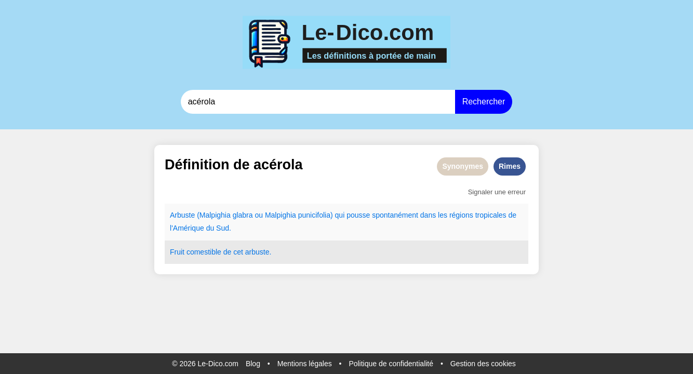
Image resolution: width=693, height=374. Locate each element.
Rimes (510, 166)
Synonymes (462, 166)
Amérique (188, 228)
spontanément (395, 215)
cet (238, 252)
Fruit (177, 252)
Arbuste (182, 215)
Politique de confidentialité (391, 363)
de (513, 215)
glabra (243, 215)
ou (259, 215)
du (210, 228)
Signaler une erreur (497, 192)
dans (428, 215)
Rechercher (483, 101)
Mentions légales (304, 363)
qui (340, 215)
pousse (358, 215)
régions (461, 215)
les (442, 215)
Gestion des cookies (483, 363)
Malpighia (215, 215)
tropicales (491, 215)
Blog (253, 363)
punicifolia (314, 215)
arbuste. (258, 252)
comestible (203, 252)
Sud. (223, 228)
